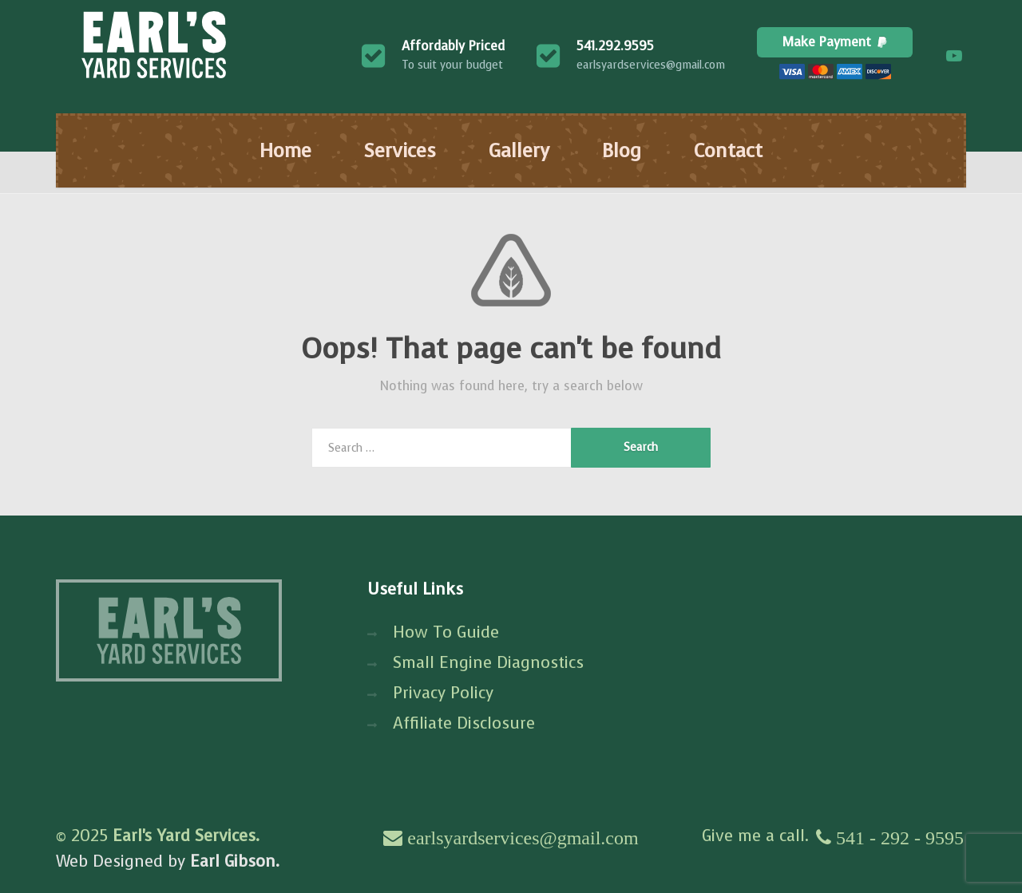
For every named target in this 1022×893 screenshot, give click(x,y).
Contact (728, 151)
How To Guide (446, 632)
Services (400, 151)
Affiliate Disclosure (464, 723)
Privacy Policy (443, 693)
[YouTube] (954, 56)
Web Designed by (167, 861)
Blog (621, 151)
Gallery (519, 151)
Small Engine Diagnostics (488, 663)
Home (285, 151)
